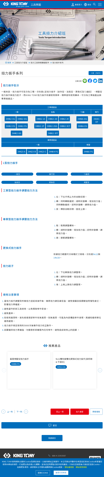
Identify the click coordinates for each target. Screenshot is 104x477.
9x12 (95, 254)
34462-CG (10, 118)
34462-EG (10, 125)
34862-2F (39, 125)
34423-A (21, 151)
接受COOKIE (61, 473)
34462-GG (16, 133)
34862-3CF (65, 125)
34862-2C (40, 118)
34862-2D (52, 118)
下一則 (22, 412)
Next (100, 370)
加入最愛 (78, 411)
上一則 (7, 412)
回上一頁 (57, 411)
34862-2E (64, 118)
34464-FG (53, 151)
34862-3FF (53, 133)
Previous (4, 370)
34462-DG (22, 118)
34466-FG (88, 151)
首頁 (8, 62)
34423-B (32, 151)
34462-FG (22, 125)
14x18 (56, 257)
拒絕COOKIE (43, 472)
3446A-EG (82, 125)
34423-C (42, 151)
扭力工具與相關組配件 (40, 62)
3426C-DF (96, 120)
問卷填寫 (96, 411)
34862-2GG (52, 125)
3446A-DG (82, 118)
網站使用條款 (81, 467)
